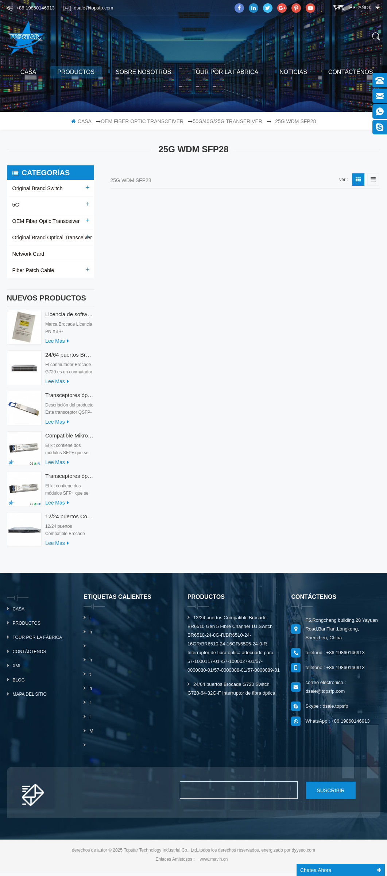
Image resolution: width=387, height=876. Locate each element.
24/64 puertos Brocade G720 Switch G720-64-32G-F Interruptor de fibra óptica (69, 358)
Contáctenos (350, 72)
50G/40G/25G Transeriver (227, 121)
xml (17, 669)
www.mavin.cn (214, 862)
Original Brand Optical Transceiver (51, 237)
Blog (19, 683)
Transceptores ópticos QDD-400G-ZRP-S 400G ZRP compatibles (69, 399)
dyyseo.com (303, 853)
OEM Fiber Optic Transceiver (142, 121)
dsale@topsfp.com (88, 8)
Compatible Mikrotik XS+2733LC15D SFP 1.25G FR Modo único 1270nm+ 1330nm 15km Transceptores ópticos (69, 439)
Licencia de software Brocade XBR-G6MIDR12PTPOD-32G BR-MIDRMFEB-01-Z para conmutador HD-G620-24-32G (69, 318)
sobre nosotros (143, 72)
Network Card (28, 254)
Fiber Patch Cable (32, 270)
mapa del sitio (30, 697)
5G (15, 205)
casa (28, 72)
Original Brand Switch (37, 188)
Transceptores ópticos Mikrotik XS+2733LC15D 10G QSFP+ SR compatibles (69, 479)
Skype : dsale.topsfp (326, 709)
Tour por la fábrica (225, 72)
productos (75, 72)
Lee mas (57, 344)
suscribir (323, 794)
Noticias (293, 72)
